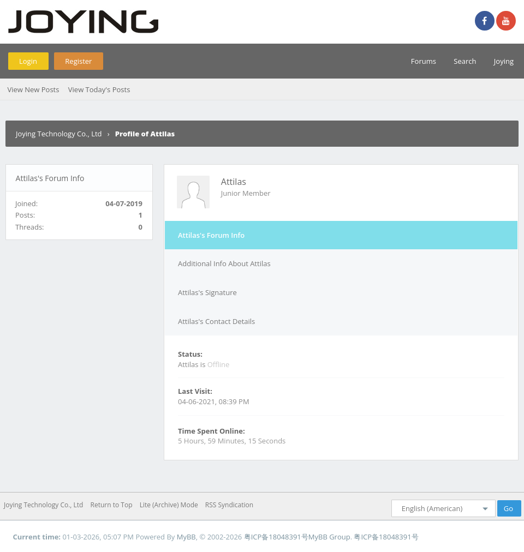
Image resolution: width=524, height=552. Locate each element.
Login (28, 61)
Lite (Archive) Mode (169, 504)
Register (78, 61)
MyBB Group (329, 537)
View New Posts (33, 89)
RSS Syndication (229, 504)
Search (465, 61)
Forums (423, 61)
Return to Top (112, 504)
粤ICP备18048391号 (276, 537)
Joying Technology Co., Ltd (59, 134)
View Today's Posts (99, 89)
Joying (504, 61)
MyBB (186, 537)
